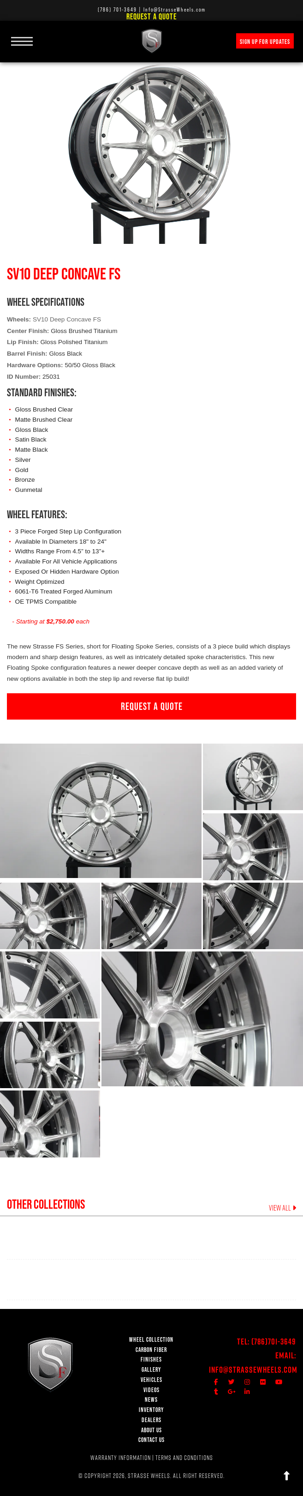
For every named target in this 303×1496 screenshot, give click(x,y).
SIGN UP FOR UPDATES (265, 41)
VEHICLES (151, 1379)
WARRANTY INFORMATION (120, 1458)
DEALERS (151, 1420)
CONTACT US (151, 1439)
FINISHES (151, 1359)
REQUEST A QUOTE (152, 706)
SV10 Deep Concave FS (67, 319)
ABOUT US (151, 1430)
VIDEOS (151, 1390)
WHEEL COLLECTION (151, 1339)
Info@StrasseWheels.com (253, 1369)
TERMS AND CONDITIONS (184, 1458)
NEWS (151, 1399)
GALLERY (151, 1369)
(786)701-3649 (273, 1341)
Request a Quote (151, 16)
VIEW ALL (282, 1207)
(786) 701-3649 (117, 9)
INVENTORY (151, 1409)
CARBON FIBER (151, 1349)
